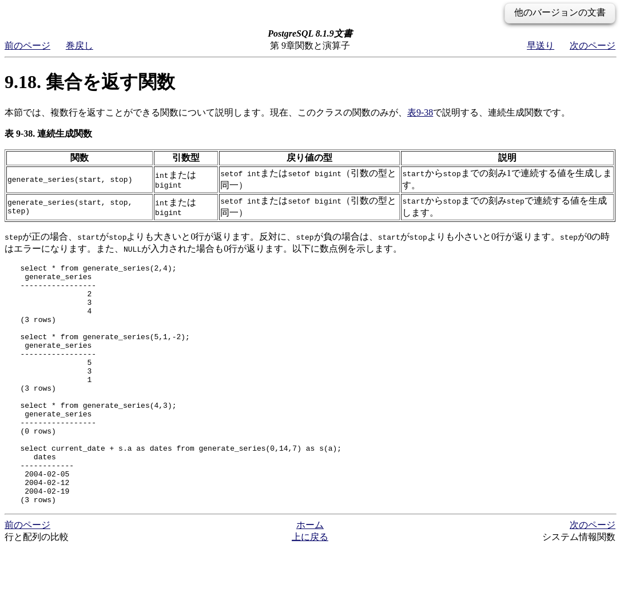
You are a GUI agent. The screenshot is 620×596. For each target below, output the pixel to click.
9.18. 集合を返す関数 (90, 81)
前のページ (27, 45)
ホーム (310, 573)
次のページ (592, 45)
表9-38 (420, 112)
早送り (540, 45)
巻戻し (79, 45)
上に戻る (310, 585)
